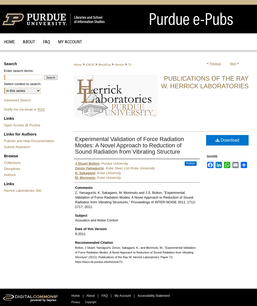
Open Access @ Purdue (22, 125)
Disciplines (12, 169)
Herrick (119, 64)
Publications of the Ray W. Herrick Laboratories (205, 82)
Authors (10, 175)
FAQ (104, 296)
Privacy (75, 302)
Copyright (90, 302)
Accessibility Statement (154, 296)
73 (129, 64)
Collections (12, 163)
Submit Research (17, 147)
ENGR (90, 64)
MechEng (104, 64)
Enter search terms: (19, 71)
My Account (123, 296)
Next (233, 63)
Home (78, 64)
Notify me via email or (24, 109)
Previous (215, 63)
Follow (190, 163)
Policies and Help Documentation (29, 141)
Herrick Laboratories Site (22, 191)
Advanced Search (17, 100)
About (91, 296)
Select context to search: (22, 84)
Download (227, 140)
